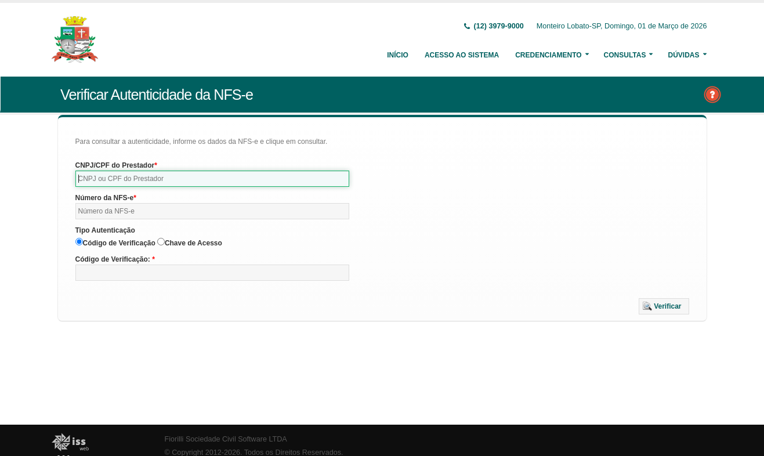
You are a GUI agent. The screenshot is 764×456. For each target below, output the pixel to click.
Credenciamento (548, 55)
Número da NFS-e (104, 198)
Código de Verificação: (114, 259)
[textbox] (212, 179)
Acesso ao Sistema (462, 55)
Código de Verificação (119, 243)
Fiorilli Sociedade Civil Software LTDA (226, 439)
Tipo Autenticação (105, 230)
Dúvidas (683, 55)
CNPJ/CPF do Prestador (115, 165)
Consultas (625, 55)
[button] (664, 306)
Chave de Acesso (193, 243)
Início (397, 55)
